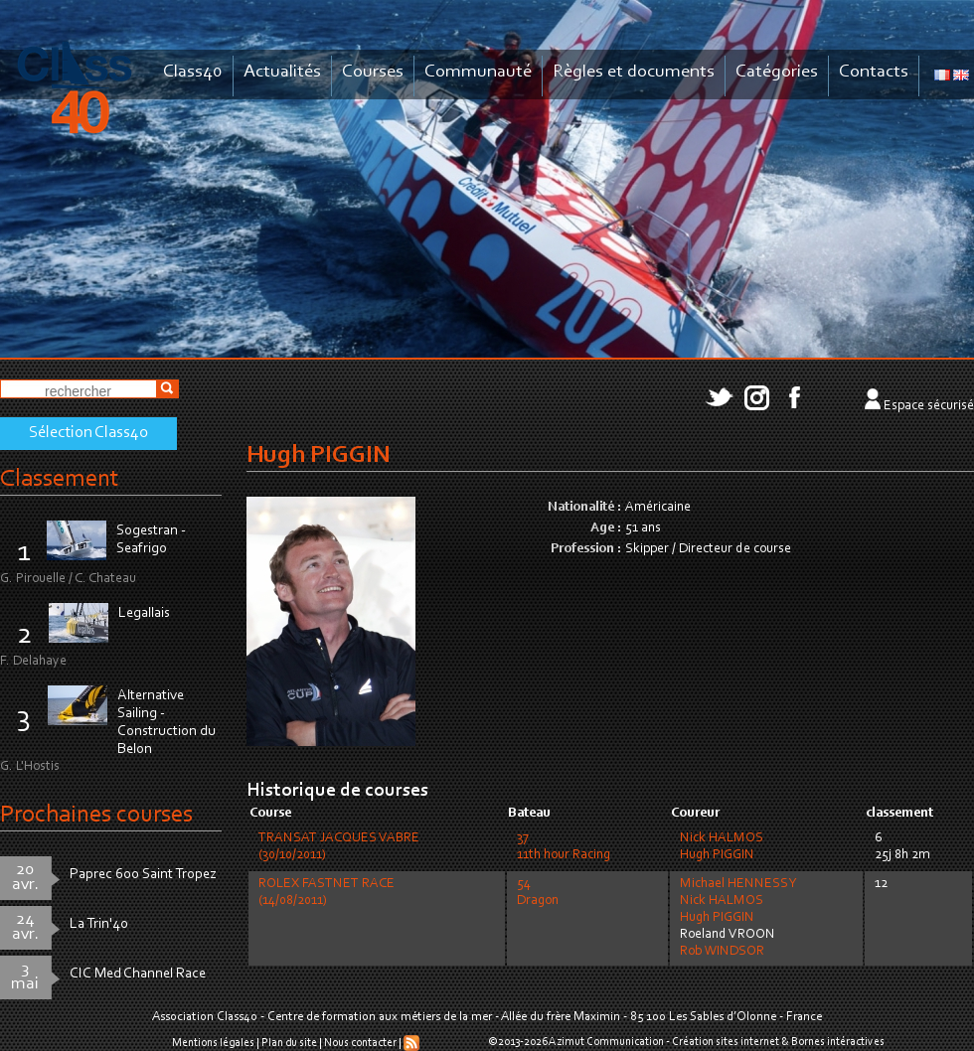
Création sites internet (725, 1042)
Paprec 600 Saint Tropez (143, 874)
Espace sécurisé (929, 406)
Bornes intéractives (838, 1042)
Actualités (282, 72)
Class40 (193, 72)
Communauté (478, 72)
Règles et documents (634, 72)
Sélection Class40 (88, 433)
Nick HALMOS (721, 838)
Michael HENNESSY (738, 884)
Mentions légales (213, 1043)
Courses (373, 72)
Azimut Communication (606, 1042)
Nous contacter (360, 1043)
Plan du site (289, 1043)
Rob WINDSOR (722, 952)
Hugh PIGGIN (717, 855)
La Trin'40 (99, 924)
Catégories (776, 72)
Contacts (873, 72)
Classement (59, 479)
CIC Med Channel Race (138, 974)
